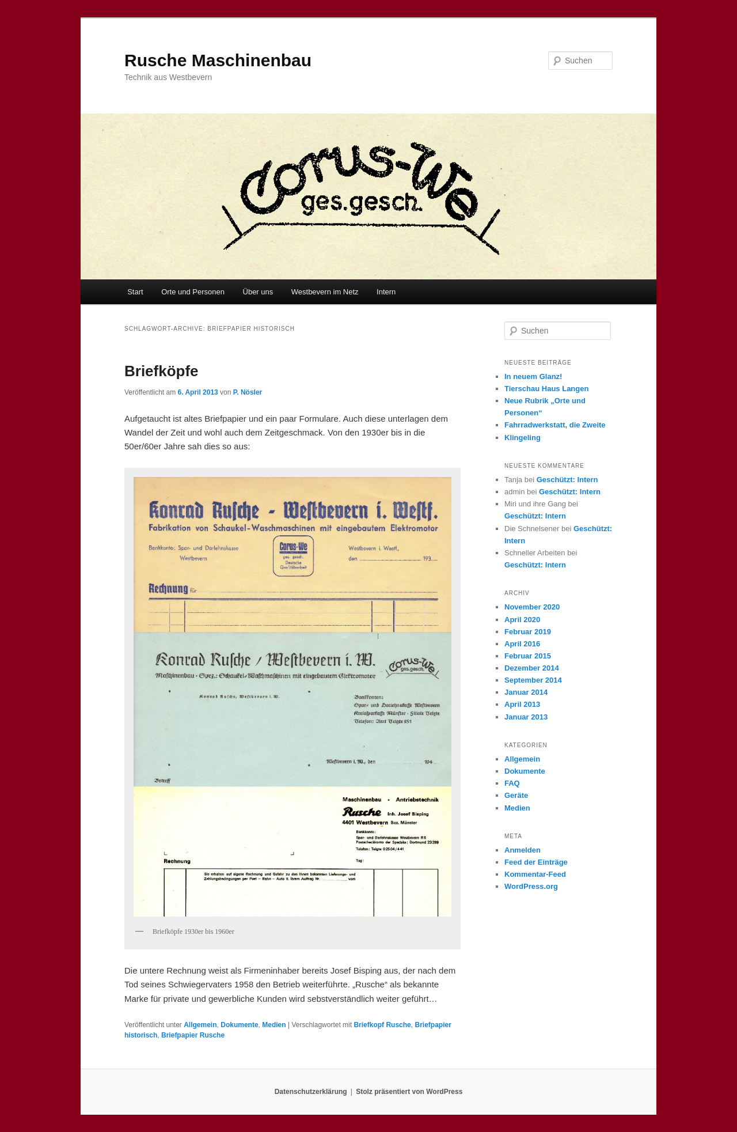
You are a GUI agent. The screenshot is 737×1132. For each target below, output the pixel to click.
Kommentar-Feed (535, 874)
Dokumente (239, 1025)
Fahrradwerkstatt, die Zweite (555, 425)
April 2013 (522, 704)
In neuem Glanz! (533, 376)
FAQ (512, 783)
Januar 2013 (526, 717)
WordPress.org (531, 886)
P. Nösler (247, 392)
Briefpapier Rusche (193, 1035)
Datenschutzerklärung (311, 1092)
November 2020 (532, 607)
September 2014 (533, 680)
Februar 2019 (527, 631)
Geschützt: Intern (567, 479)
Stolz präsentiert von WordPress (409, 1092)
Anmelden (522, 850)
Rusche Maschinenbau (217, 60)
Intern (386, 291)
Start (135, 291)
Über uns (258, 291)
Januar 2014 (526, 692)
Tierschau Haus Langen (546, 388)
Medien (274, 1025)
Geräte (516, 795)
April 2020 (522, 619)
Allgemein (200, 1025)
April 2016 (522, 643)
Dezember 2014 (531, 668)
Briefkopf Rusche (382, 1025)
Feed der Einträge (536, 862)
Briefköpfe (161, 371)
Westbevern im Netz (325, 291)
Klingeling (522, 437)
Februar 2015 (527, 656)
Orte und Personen (193, 291)
